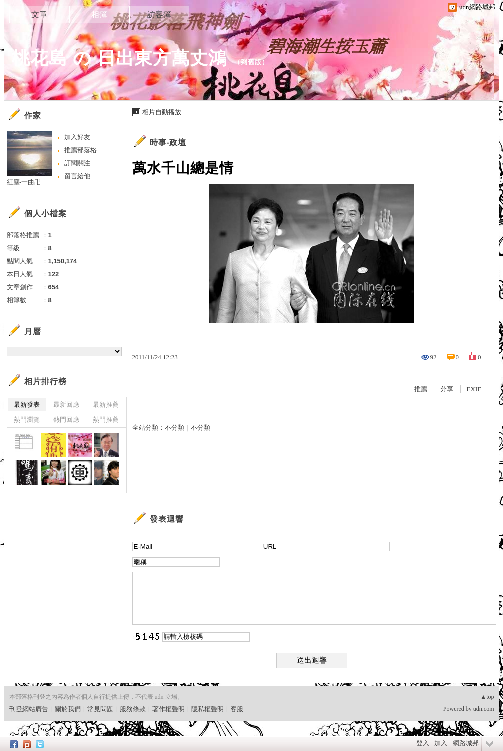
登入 (422, 743)
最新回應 (66, 404)
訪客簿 (159, 14)
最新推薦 (106, 404)
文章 (39, 14)
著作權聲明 (168, 709)
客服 (236, 709)
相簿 (99, 14)
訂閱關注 (77, 163)
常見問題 (100, 709)
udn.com (483, 708)
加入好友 (77, 137)
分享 (446, 389)
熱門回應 (66, 419)
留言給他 (77, 176)
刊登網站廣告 (28, 709)
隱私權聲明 (207, 709)
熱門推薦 (106, 419)
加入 (440, 743)
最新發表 (27, 404)
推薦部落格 (80, 150)
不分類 (174, 427)
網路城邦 (466, 743)
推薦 (420, 389)
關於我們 (68, 709)
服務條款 (133, 709)
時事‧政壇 (168, 142)
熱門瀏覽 (27, 419)
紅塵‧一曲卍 (24, 182)
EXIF (474, 389)
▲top (487, 696)
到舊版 (251, 62)
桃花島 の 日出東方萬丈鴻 (119, 58)
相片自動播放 (161, 112)
